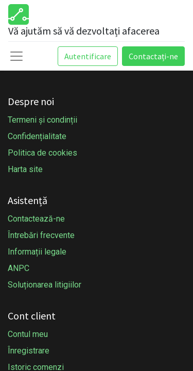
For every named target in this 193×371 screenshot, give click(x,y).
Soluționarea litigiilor (44, 285)
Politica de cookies (42, 153)
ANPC (18, 268)
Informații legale (37, 252)
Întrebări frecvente (41, 235)
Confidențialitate (37, 136)
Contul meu (28, 334)
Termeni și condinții (42, 120)
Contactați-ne (153, 56)
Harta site (25, 169)
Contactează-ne (36, 219)
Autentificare (87, 56)
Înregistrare (28, 351)
